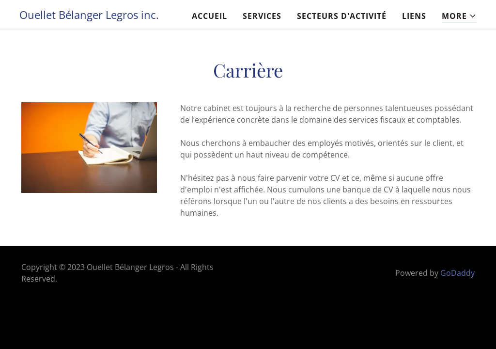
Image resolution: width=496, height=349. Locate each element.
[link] (89, 16)
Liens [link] (414, 16)
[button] (459, 16)
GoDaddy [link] (457, 273)
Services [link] (262, 16)
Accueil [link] (209, 16)
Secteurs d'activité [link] (342, 16)
